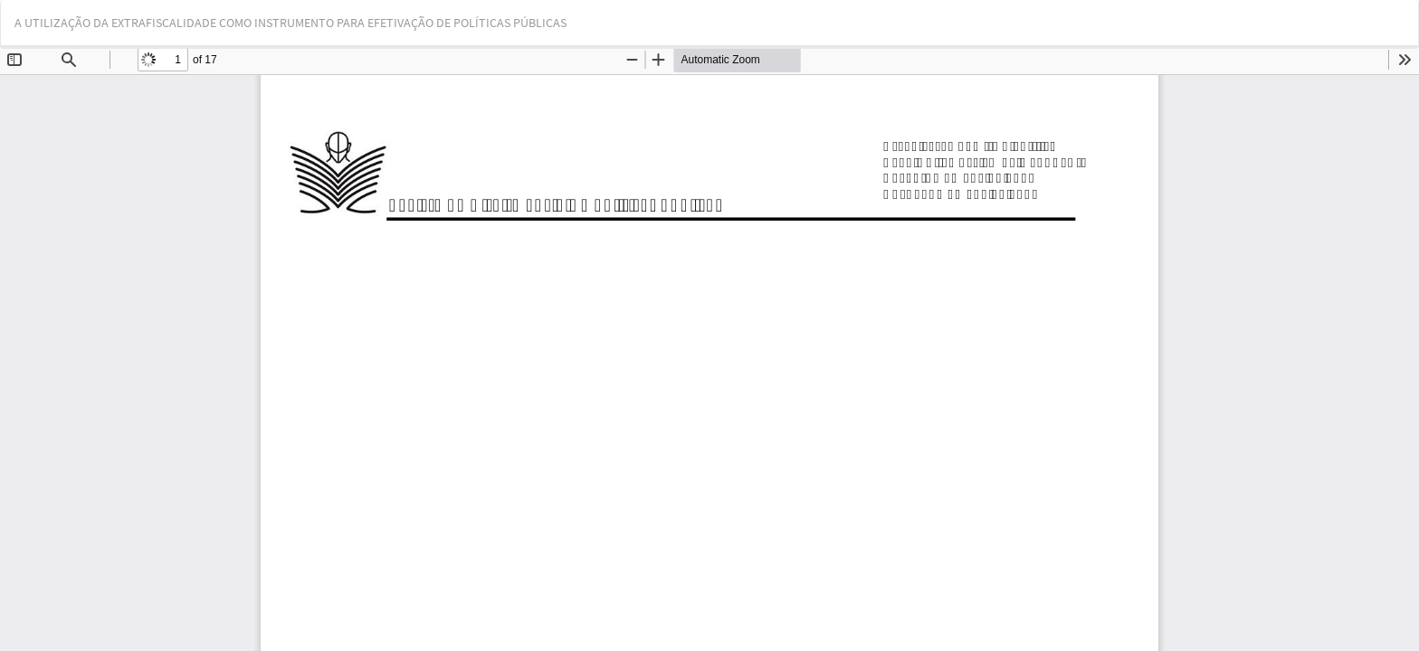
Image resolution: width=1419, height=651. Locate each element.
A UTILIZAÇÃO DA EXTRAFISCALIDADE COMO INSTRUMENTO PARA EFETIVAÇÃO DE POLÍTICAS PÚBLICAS (290, 22)
